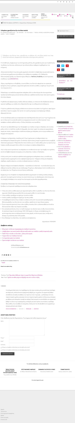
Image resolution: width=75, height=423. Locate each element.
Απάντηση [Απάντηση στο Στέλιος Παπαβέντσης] (36, 309)
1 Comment (12, 34)
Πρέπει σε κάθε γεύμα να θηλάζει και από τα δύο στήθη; (23, 277)
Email (2, 341)
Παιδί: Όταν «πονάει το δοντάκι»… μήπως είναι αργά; (17, 233)
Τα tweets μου (60, 94)
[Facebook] (2, 255)
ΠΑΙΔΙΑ (31, 32)
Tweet (3, 262)
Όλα (28, 32)
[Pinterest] (8, 255)
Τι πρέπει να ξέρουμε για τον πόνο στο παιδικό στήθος (65, 136)
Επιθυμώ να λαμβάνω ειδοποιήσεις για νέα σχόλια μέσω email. (16, 347)
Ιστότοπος (3, 344)
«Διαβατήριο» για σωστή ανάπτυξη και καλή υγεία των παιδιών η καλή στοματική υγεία (27, 231)
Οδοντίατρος (46, 32)
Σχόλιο (2, 321)
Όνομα (2, 338)
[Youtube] (6, 255)
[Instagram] (10, 255)
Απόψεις (41, 32)
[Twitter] (4, 255)
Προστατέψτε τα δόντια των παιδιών (13, 240)
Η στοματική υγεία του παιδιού (11, 238)
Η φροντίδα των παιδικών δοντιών (12, 236)
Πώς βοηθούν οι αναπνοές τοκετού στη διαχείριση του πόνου (64, 142)
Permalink (28, 309)
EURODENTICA (14, 79)
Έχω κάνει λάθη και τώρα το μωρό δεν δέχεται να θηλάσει (26, 275)
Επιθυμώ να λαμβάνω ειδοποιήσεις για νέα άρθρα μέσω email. (16, 350)
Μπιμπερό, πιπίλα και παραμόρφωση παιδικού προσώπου (19, 229)
